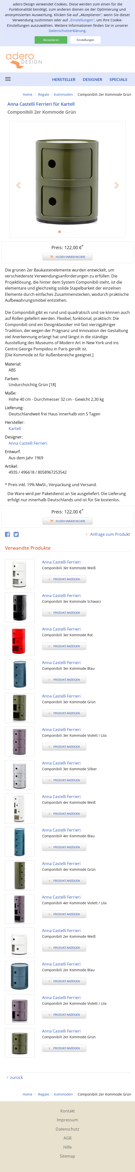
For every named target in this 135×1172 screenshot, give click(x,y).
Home (27, 94)
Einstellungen (85, 40)
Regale (43, 94)
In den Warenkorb (67, 257)
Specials (118, 79)
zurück (16, 1077)
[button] (18, 208)
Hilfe (67, 1147)
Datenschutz (67, 1129)
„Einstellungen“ (81, 20)
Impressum (67, 1120)
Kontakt (67, 1111)
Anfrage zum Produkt (109, 534)
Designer (92, 79)
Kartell (15, 428)
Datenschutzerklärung (67, 30)
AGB (67, 1138)
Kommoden (63, 94)
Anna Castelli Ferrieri (28, 443)
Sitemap (67, 1156)
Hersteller (63, 79)
